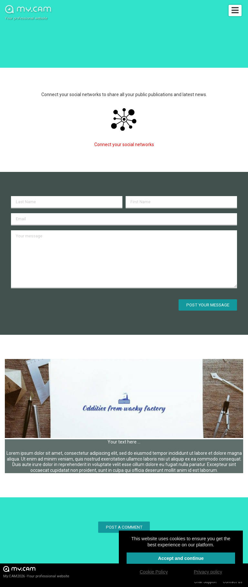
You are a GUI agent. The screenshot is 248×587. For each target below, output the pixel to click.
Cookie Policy (154, 571)
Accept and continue (181, 558)
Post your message (207, 305)
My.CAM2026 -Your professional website (36, 571)
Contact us (232, 582)
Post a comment (124, 527)
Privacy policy (208, 571)
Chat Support (205, 582)
